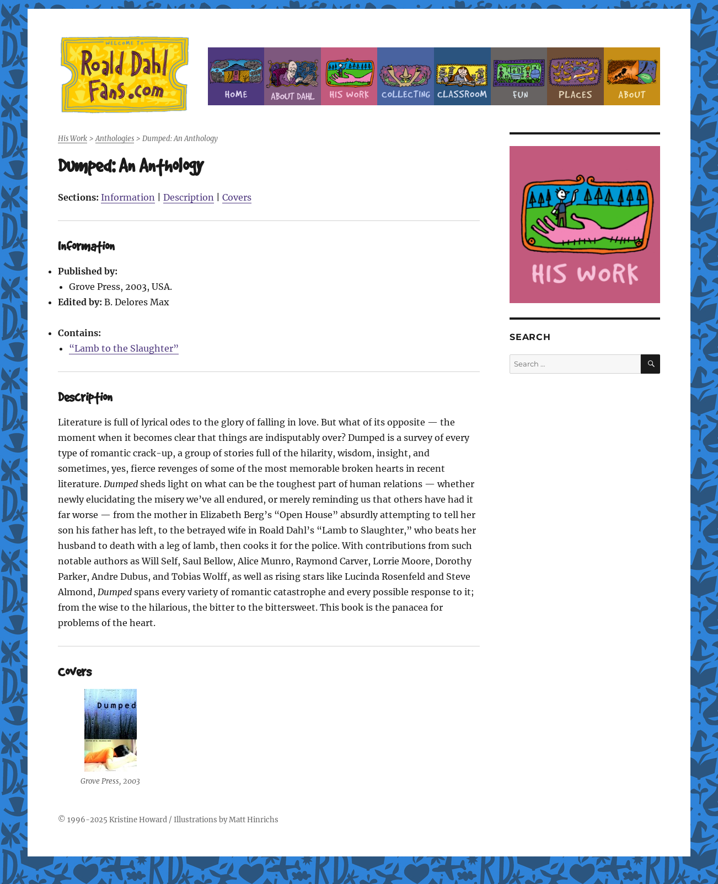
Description (188, 197)
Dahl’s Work (349, 76)
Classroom (462, 76)
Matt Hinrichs (253, 819)
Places (575, 76)
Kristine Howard (138, 819)
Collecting (405, 76)
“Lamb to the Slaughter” (124, 348)
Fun (519, 76)
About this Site (632, 76)
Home (236, 76)
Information (128, 197)
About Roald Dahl (292, 76)
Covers (236, 197)
